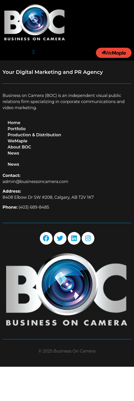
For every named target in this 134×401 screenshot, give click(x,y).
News (13, 187)
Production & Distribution (34, 168)
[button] (33, 52)
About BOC (19, 181)
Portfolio (17, 162)
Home (14, 156)
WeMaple (17, 175)
